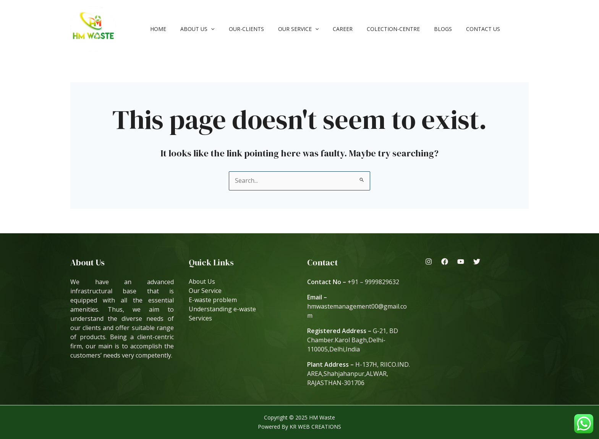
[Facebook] (444, 261)
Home (157, 29)
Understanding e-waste (222, 309)
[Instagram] (428, 261)
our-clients (237, 29)
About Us (192, 29)
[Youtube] (460, 261)
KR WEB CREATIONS (315, 426)
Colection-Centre (374, 29)
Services (200, 318)
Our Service (286, 29)
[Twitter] (476, 261)
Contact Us (457, 29)
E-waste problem (213, 300)
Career (327, 29)
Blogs (421, 29)
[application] (205, 29)
